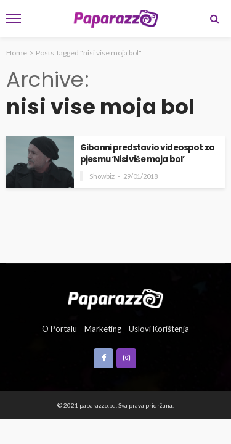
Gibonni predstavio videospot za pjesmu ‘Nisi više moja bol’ (147, 153)
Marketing (102, 329)
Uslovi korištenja (159, 329)
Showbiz (102, 176)
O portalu (59, 329)
